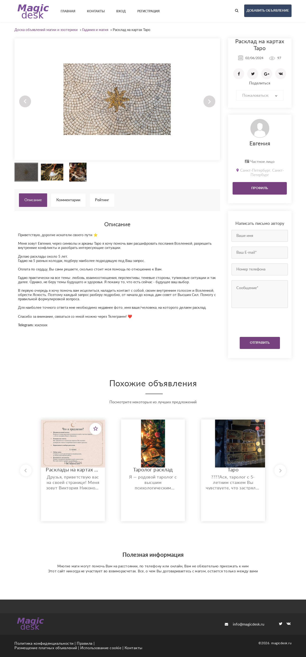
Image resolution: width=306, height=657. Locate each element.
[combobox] (259, 95)
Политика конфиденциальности (44, 643)
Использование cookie (100, 648)
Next (209, 101)
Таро (233, 469)
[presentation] (260, 321)
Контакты (134, 648)
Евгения (259, 144)
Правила (85, 643)
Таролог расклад (153, 469)
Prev (25, 101)
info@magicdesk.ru (244, 624)
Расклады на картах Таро (73, 469)
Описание (33, 200)
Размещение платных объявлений (45, 648)
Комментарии (68, 200)
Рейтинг (102, 200)
